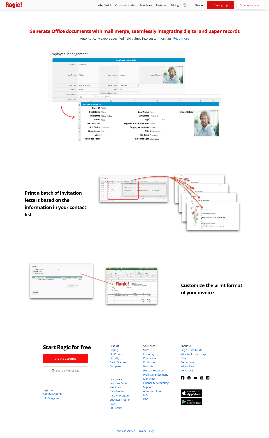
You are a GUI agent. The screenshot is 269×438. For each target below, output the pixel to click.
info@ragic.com (52, 398)
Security (114, 358)
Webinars (115, 387)
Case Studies (117, 391)
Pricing (175, 5)
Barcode (148, 366)
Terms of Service (125, 431)
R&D (146, 399)
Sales (146, 350)
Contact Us (187, 370)
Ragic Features (118, 362)
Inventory (149, 354)
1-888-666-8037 (52, 394)
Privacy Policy (146, 431)
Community (188, 362)
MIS (145, 395)
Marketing (149, 378)
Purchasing (149, 358)
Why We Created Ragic (194, 354)
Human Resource (153, 370)
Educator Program (120, 399)
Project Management (155, 374)
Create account (65, 358)
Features (161, 5)
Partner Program (120, 395)
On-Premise (117, 354)
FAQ (112, 403)
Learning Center (119, 383)
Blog (183, 358)
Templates (146, 5)
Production (149, 362)
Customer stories (125, 5)
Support (148, 387)
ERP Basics (116, 408)
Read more (181, 38)
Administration (152, 391)
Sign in (199, 5)
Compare (115, 366)
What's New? (188, 366)
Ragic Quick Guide (191, 350)
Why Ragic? (104, 5)
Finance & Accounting (156, 382)
